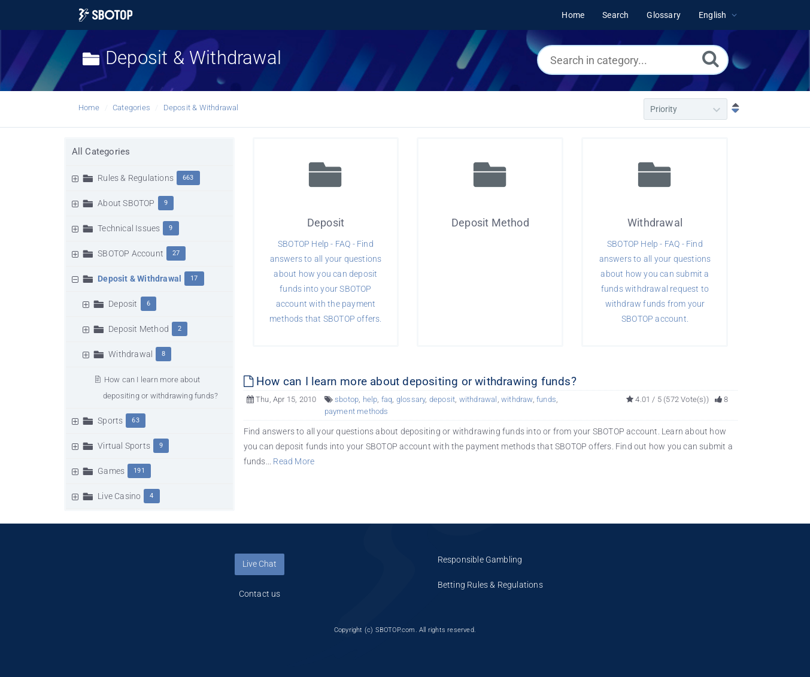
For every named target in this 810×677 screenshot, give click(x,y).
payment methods (356, 411)
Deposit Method (138, 329)
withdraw (517, 399)
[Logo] (105, 15)
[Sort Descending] (732, 109)
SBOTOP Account (130, 253)
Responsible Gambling (480, 559)
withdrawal (478, 399)
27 (176, 253)
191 (139, 470)
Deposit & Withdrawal (201, 107)
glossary (411, 399)
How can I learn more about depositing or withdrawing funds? (410, 381)
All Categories (101, 151)
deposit (442, 399)
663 (188, 178)
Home (89, 107)
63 (135, 420)
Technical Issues (129, 228)
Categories (131, 107)
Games (111, 471)
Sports (110, 420)
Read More (293, 461)
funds (546, 399)
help (370, 399)
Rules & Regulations (136, 178)
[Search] (711, 58)
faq (387, 399)
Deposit (122, 304)
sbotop (347, 399)
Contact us (260, 594)
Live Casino (119, 496)
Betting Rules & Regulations (490, 585)
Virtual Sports (124, 446)
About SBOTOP (126, 203)
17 (194, 278)
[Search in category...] (633, 60)
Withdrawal (130, 354)
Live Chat (259, 564)
